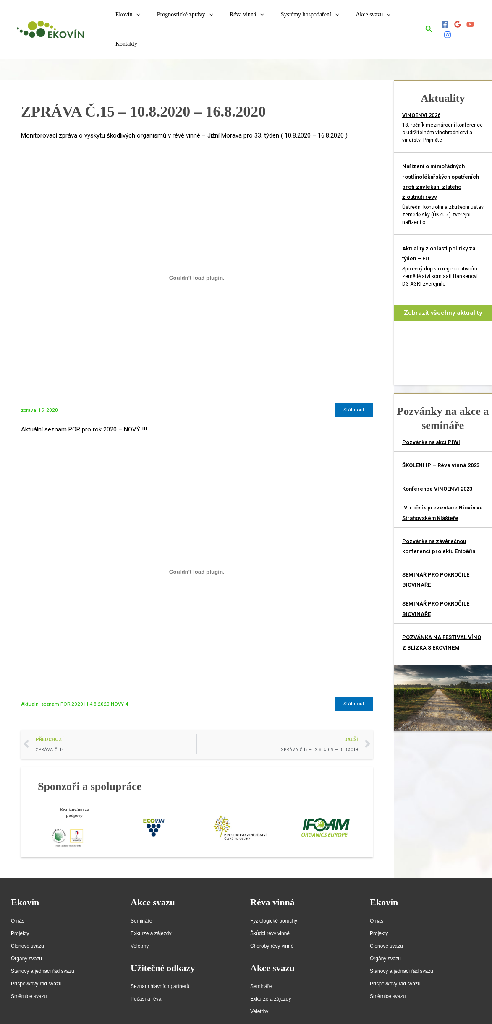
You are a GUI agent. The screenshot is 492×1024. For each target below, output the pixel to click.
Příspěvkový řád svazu (36, 969)
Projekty (20, 919)
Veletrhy (140, 931)
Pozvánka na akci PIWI (431, 427)
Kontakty (397, 21)
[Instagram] (480, 22)
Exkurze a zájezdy (151, 919)
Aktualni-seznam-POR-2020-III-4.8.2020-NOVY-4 (75, 688)
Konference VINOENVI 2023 (437, 473)
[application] (140, 21)
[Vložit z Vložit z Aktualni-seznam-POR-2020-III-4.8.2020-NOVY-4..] (197, 556)
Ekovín (131, 21)
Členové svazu (27, 931)
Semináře (141, 906)
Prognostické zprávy (184, 21)
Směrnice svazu (29, 982)
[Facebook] (442, 22)
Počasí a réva (146, 984)
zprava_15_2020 (39, 395)
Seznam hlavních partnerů (160, 972)
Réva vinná (240, 21)
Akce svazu (356, 21)
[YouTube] (467, 22)
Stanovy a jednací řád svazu (42, 956)
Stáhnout (353, 395)
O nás (17, 906)
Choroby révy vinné (271, 931)
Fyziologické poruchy (273, 906)
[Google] (454, 22)
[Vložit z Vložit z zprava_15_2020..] (197, 262)
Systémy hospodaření (299, 21)
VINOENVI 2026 (421, 99)
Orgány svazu (26, 944)
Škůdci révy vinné (270, 919)
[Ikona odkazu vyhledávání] (426, 21)
